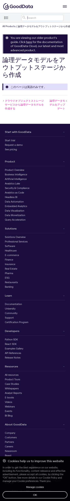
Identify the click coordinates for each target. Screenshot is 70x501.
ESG (7, 277)
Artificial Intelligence (16, 179)
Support (9, 317)
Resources (11, 366)
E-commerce (12, 255)
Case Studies (12, 384)
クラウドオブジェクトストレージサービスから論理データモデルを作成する (23, 104)
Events (8, 411)
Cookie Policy (50, 477)
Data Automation (14, 201)
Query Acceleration (15, 219)
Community (11, 313)
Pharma (9, 273)
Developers (12, 331)
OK (35, 494)
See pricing (11, 149)
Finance (9, 259)
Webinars (10, 406)
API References (13, 353)
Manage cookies (35, 487)
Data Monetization (15, 215)
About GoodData (15, 424)
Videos (8, 402)
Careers (9, 446)
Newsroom (11, 451)
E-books (9, 397)
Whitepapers (12, 388)
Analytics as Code (14, 192)
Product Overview (14, 170)
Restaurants (11, 282)
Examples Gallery (14, 348)
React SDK (11, 344)
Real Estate (11, 268)
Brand (8, 455)
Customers (11, 437)
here (29, 42)
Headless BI (11, 197)
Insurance (10, 264)
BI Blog (9, 415)
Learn (8, 295)
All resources (12, 374)
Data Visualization (14, 210)
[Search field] (42, 18)
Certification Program (16, 322)
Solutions (11, 228)
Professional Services (16, 241)
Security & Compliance (17, 188)
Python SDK (11, 339)
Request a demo (14, 145)
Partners (9, 442)
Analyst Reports (13, 393)
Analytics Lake (12, 183)
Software (10, 246)
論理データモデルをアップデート (59, 104)
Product (10, 161)
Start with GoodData (18, 131)
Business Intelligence (16, 174)
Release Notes (12, 357)
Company (10, 433)
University (10, 308)
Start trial (10, 140)
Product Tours (12, 379)
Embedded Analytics (16, 206)
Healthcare (11, 250)
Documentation (13, 304)
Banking (9, 286)
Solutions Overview (15, 237)
